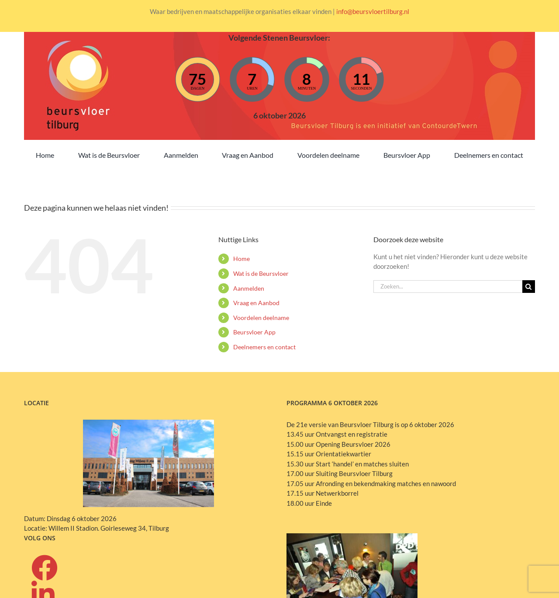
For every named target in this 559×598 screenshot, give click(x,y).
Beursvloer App (254, 332)
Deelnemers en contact (264, 347)
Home (241, 258)
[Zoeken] (528, 286)
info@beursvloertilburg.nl (372, 11)
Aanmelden (248, 288)
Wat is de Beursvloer (261, 273)
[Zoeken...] (447, 286)
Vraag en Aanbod (256, 302)
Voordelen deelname (261, 317)
